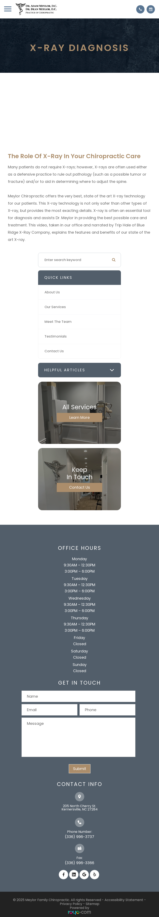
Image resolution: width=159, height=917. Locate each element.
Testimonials (56, 336)
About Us (52, 292)
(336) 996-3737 (79, 836)
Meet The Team (58, 321)
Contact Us (54, 351)
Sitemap (92, 903)
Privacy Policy (71, 903)
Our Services (55, 307)
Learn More (79, 417)
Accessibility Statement (124, 900)
